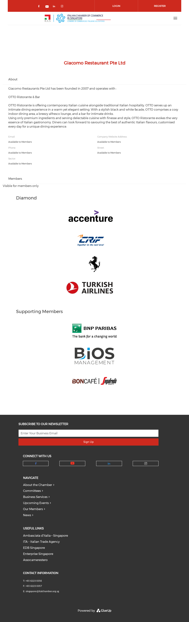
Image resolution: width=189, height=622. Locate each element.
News (27, 515)
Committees (32, 491)
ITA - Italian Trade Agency (41, 541)
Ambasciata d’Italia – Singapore (45, 535)
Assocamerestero (35, 560)
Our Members (33, 509)
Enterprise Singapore (38, 554)
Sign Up (88, 442)
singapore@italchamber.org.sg (42, 591)
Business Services (35, 497)
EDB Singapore (34, 548)
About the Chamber (37, 485)
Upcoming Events (36, 503)
